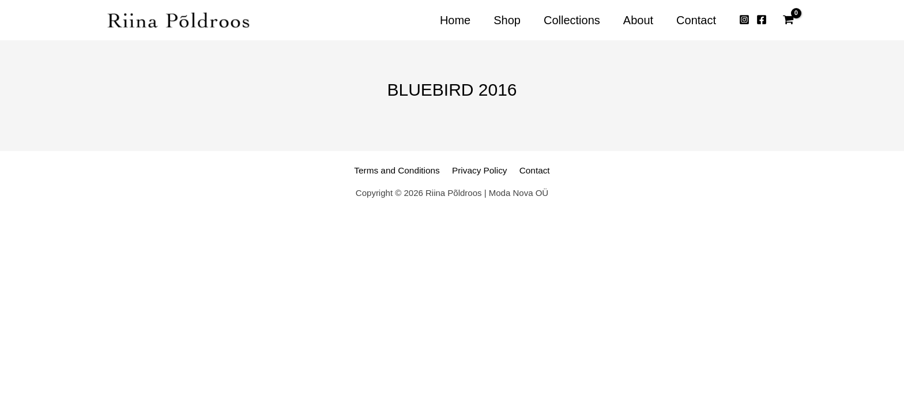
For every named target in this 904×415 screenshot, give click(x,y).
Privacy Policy (479, 170)
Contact (529, 170)
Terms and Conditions (401, 170)
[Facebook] (761, 20)
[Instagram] (744, 20)
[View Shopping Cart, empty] (788, 20)
